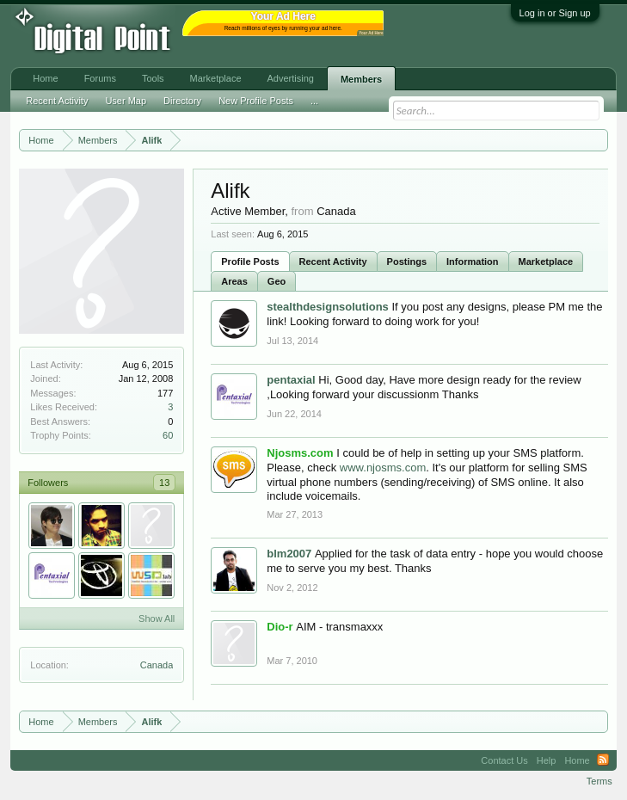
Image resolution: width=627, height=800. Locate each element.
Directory (182, 100)
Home (45, 78)
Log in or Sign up (555, 13)
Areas (234, 281)
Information (472, 261)
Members (361, 79)
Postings (407, 261)
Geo (276, 281)
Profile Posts (250, 261)
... (314, 100)
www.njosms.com (383, 467)
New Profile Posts (255, 100)
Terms (599, 781)
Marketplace (546, 261)
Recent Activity (333, 261)
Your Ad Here (371, 33)
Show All (156, 618)
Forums (100, 78)
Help (546, 760)
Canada (157, 665)
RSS (603, 760)
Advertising (290, 78)
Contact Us (504, 760)
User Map (125, 100)
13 (164, 482)
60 (168, 435)
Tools (153, 78)
